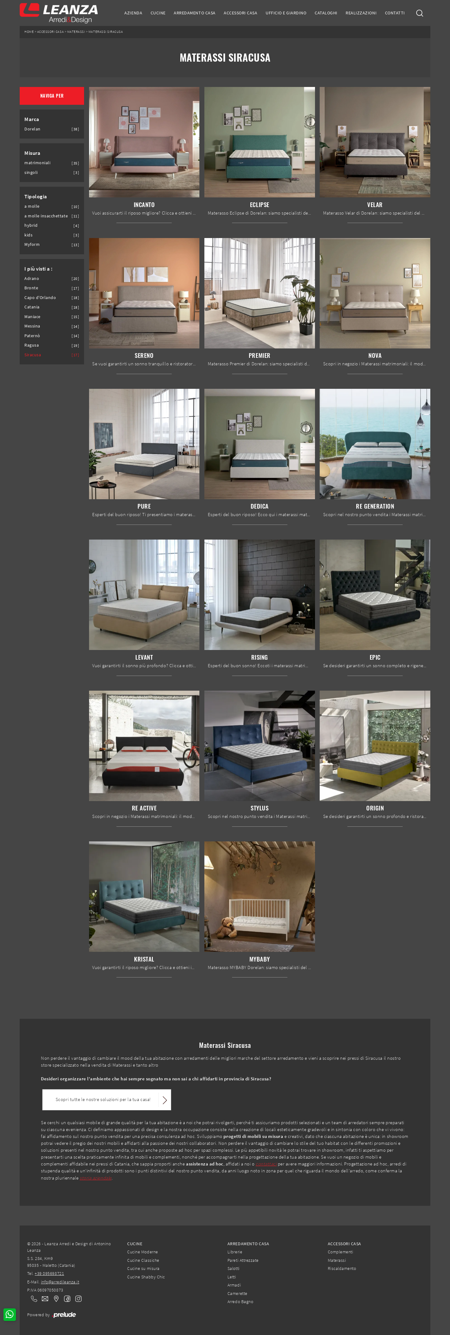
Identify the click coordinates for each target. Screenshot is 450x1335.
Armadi (234, 1285)
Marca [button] (31, 119)
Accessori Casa (240, 13)
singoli (31, 172)
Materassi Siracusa (105, 32)
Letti (232, 1277)
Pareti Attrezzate (243, 1260)
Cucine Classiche (143, 1260)
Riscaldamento (342, 1268)
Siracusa (32, 355)
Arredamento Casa (194, 13)
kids (28, 235)
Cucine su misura (143, 1268)
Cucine (158, 13)
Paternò (32, 335)
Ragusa (31, 345)
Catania (32, 307)
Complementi (340, 1252)
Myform (32, 244)
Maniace (32, 316)
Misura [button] (32, 153)
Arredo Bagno (240, 1301)
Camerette (238, 1293)
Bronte (31, 288)
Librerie (235, 1252)
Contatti (395, 13)
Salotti (234, 1268)
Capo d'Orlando (40, 297)
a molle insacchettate (46, 216)
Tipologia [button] (35, 196)
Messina (32, 326)
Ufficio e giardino (286, 13)
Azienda (133, 13)
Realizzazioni (361, 13)
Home (29, 32)
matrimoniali (37, 162)
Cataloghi (326, 13)
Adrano (31, 278)
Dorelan (32, 129)
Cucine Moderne (142, 1252)
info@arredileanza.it (60, 1282)
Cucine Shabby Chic (146, 1277)
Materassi (76, 32)
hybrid (31, 225)
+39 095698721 (49, 1273)
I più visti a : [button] (38, 268)
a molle (32, 206)
